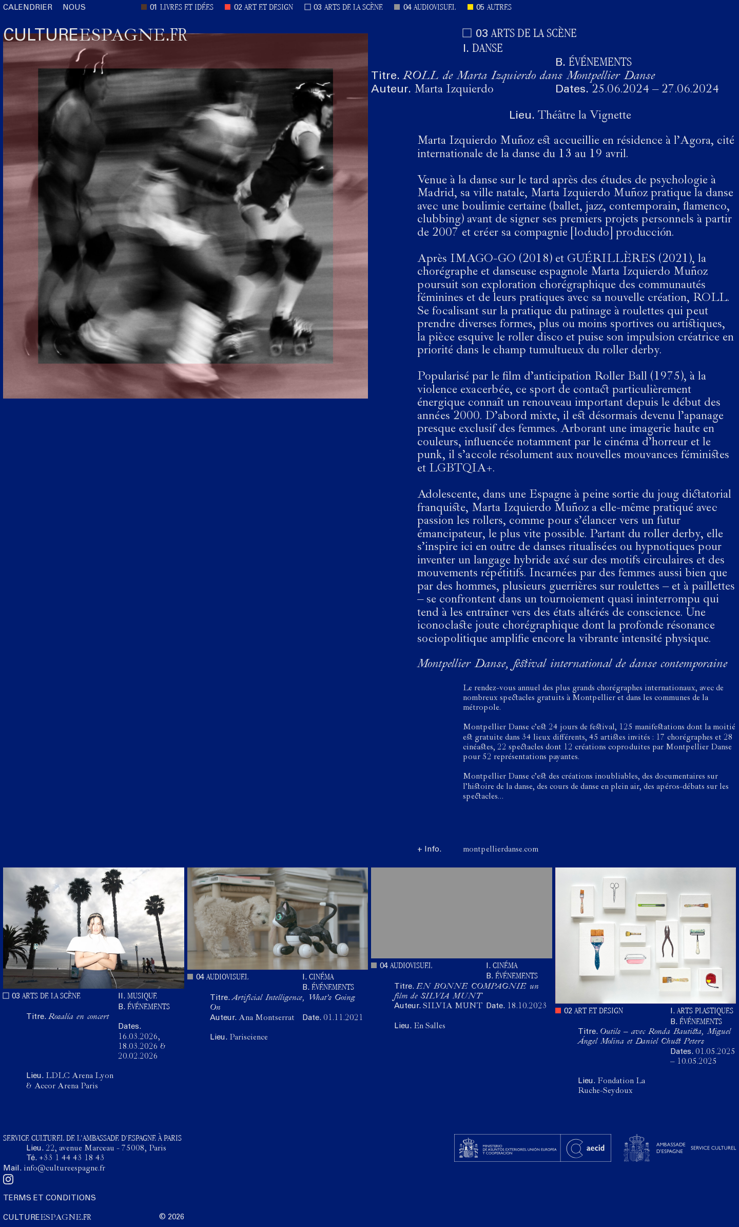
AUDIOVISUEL (435, 8)
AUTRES (499, 8)
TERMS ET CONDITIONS (49, 1198)
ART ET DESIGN (268, 8)
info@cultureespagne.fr (64, 1169)
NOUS (74, 8)
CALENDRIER (27, 8)
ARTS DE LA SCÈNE (353, 8)
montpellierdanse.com (500, 850)
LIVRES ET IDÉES (186, 8)
